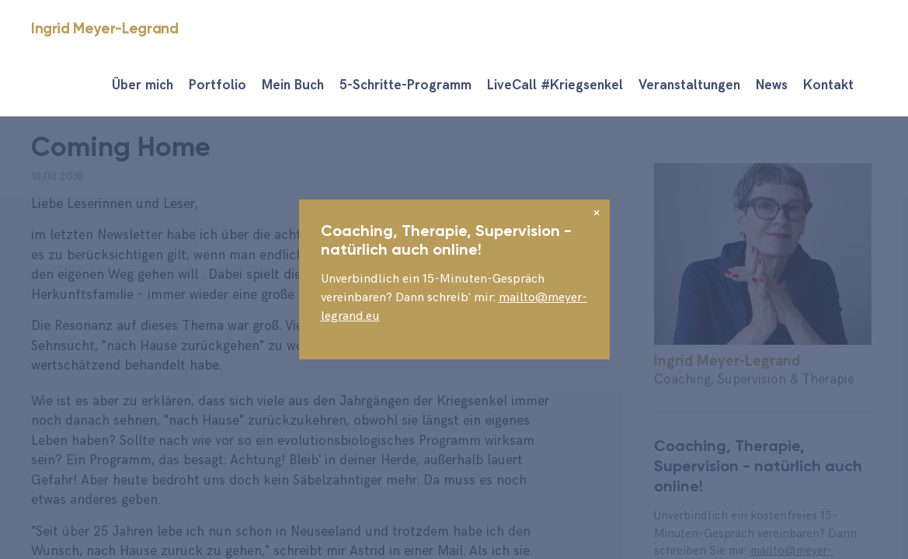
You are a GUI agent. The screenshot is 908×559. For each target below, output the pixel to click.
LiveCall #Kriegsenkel (555, 85)
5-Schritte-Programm (405, 85)
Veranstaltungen (689, 85)
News (772, 85)
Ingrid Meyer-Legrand (104, 28)
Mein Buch (293, 85)
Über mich (142, 85)
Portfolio (217, 85)
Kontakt (828, 85)
